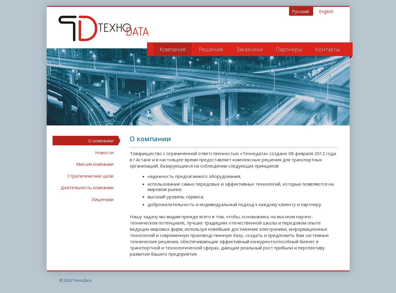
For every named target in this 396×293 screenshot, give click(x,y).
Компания (173, 49)
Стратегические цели (90, 176)
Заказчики (249, 49)
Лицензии (102, 199)
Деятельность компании (87, 187)
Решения (211, 49)
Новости (104, 152)
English (326, 11)
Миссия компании (94, 164)
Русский (301, 11)
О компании (100, 141)
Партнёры (289, 49)
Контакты (327, 49)
